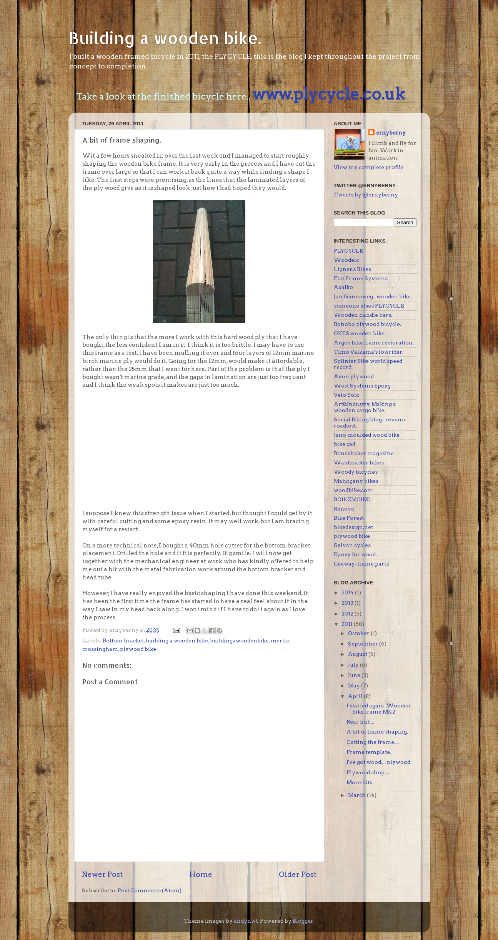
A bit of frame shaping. (377, 732)
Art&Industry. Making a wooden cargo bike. (365, 407)
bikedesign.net (353, 527)
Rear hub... (360, 722)
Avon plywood (354, 376)
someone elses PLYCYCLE (369, 306)
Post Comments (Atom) (150, 890)
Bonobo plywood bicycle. (367, 324)
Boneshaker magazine (364, 453)
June (354, 675)
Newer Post (102, 874)
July (354, 665)
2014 (348, 592)
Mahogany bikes (356, 481)
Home (200, 874)
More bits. (359, 782)
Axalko (343, 287)
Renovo (344, 509)
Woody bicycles (356, 472)
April (356, 696)
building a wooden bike (177, 640)
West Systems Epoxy (362, 386)
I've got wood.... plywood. (378, 762)
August (358, 654)
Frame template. (368, 752)
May (354, 685)
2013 (348, 603)
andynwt (246, 921)
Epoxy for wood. (355, 554)
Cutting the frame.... (372, 742)
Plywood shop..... (368, 772)
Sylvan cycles (352, 545)
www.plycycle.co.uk (328, 93)
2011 (347, 624)
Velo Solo (347, 395)
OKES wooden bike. (360, 333)
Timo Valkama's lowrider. (368, 352)
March (357, 795)
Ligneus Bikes (352, 269)
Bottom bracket (123, 640)
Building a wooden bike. (164, 38)
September (363, 644)
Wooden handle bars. (363, 315)
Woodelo (347, 260)
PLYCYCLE (348, 251)
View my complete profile (369, 167)
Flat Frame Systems (361, 278)
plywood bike (138, 649)
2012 (348, 614)
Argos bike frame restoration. (374, 342)
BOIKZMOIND (352, 499)
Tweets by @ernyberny (366, 194)
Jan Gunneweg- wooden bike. (373, 296)
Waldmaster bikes (359, 462)
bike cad (344, 444)
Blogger (303, 921)
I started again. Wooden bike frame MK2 (378, 708)
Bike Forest (349, 518)
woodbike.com (353, 490)
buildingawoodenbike (239, 640)
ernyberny (391, 133)
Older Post (297, 874)
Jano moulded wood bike (367, 435)
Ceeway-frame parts (361, 564)
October (359, 633)
